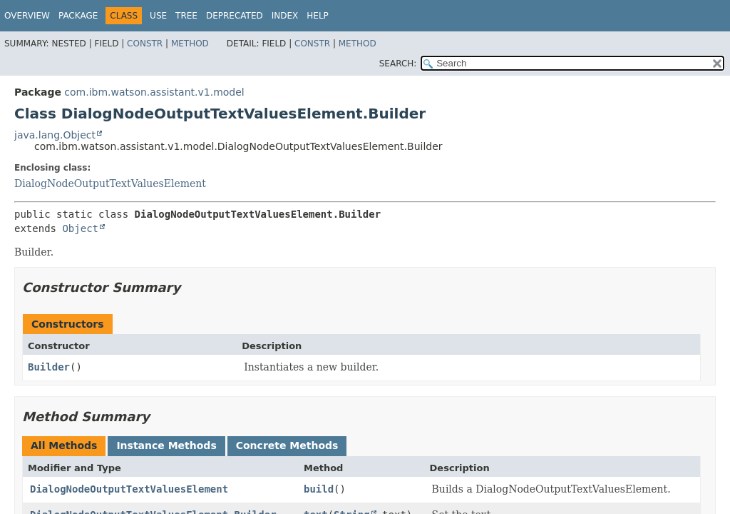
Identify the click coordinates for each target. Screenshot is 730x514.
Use (158, 16)
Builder (49, 367)
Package (78, 16)
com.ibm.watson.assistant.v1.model (154, 92)
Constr (145, 44)
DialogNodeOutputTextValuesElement (110, 183)
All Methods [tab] (64, 445)
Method (190, 44)
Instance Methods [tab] (166, 445)
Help (318, 16)
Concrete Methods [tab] (287, 445)
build (319, 489)
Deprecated (234, 16)
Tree (186, 16)
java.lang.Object (55, 135)
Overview (27, 16)
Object (80, 228)
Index (285, 16)
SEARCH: (398, 64)
